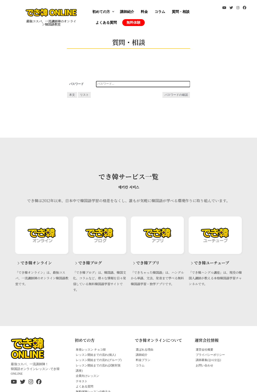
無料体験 (133, 23)
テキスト (81, 381)
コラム (160, 12)
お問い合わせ (204, 365)
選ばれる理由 (144, 349)
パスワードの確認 (176, 94)
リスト (84, 94)
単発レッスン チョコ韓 (91, 349)
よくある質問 (106, 23)
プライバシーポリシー (210, 354)
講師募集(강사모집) (208, 360)
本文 (72, 94)
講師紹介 (127, 12)
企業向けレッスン (87, 375)
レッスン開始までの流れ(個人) (96, 354)
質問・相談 (181, 12)
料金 (144, 12)
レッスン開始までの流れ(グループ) (98, 360)
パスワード (76, 84)
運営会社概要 (204, 349)
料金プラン (143, 360)
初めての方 (101, 12)
